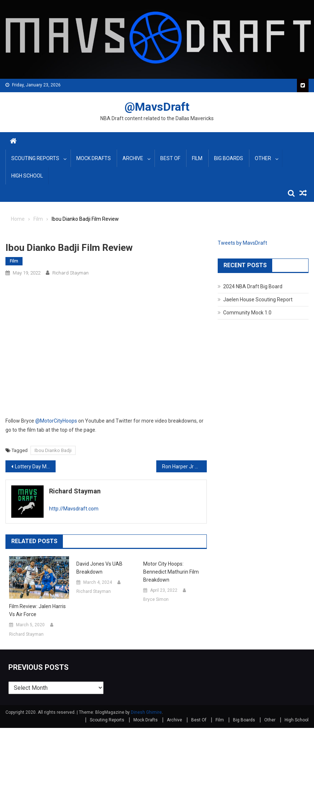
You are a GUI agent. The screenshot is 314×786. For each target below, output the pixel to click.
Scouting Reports (35, 158)
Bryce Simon (156, 599)
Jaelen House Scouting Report (258, 299)
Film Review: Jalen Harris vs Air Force (37, 610)
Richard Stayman (70, 273)
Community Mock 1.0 (247, 312)
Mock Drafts (93, 158)
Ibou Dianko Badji (53, 450)
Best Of (170, 158)
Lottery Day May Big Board (35, 466)
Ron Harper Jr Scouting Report (184, 466)
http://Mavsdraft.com (73, 509)
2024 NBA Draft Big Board (252, 286)
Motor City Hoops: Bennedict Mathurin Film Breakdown (171, 572)
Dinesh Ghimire (146, 712)
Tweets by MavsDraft (242, 243)
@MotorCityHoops (56, 421)
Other (263, 158)
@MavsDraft (157, 107)
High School (27, 176)
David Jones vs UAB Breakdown (99, 568)
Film (197, 158)
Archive (132, 158)
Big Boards (228, 158)
